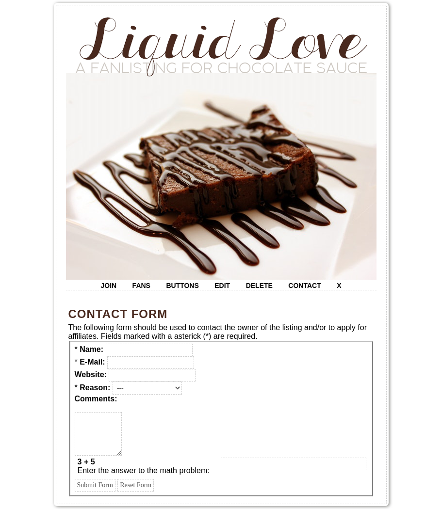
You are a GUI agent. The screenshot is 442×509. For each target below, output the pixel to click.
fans (141, 285)
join (108, 285)
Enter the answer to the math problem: (144, 466)
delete (259, 285)
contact (304, 285)
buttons (182, 285)
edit (222, 285)
